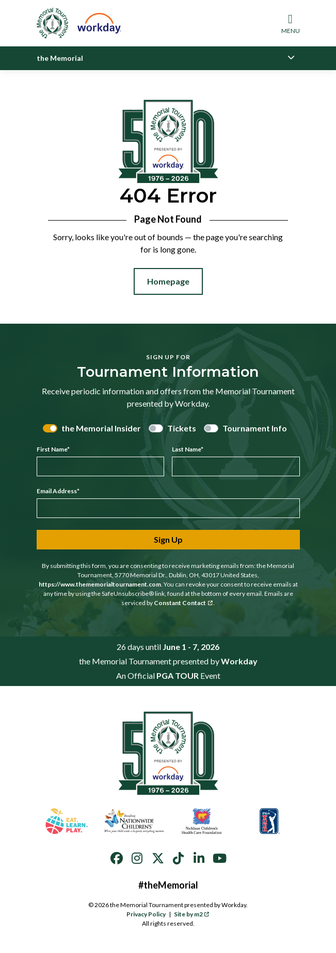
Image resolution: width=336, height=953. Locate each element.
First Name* (53, 449)
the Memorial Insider (101, 428)
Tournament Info (254, 428)
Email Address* (58, 491)
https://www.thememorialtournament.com (100, 584)
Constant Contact (183, 603)
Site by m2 (192, 914)
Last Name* (187, 449)
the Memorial (60, 58)
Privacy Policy (146, 914)
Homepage (168, 281)
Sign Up (168, 539)
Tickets (181, 428)
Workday (239, 661)
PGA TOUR (177, 675)
